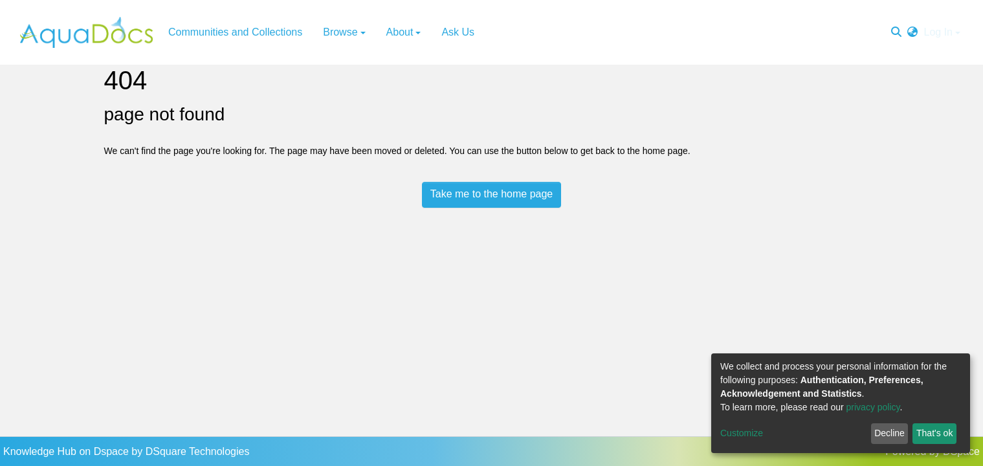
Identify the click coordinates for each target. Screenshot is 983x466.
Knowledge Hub (41, 451)
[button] (912, 32)
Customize (741, 433)
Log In (938, 32)
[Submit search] (896, 32)
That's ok (934, 433)
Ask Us (457, 32)
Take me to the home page (491, 193)
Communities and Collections (235, 32)
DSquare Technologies (198, 451)
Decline (889, 433)
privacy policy (873, 407)
